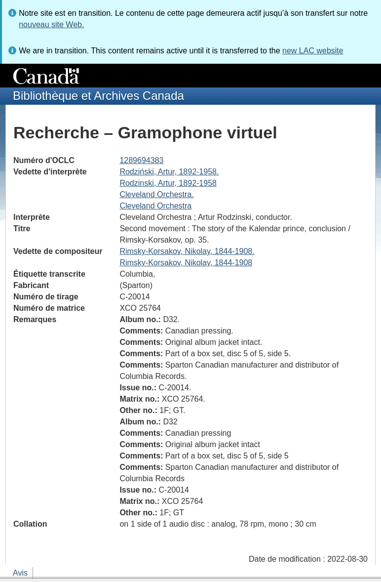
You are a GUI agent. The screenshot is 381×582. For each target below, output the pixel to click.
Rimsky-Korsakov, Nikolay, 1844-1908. (186, 251)
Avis (20, 573)
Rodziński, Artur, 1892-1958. (169, 171)
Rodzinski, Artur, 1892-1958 (168, 183)
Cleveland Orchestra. (156, 194)
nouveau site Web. (51, 24)
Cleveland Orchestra (155, 206)
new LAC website (312, 50)
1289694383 (141, 160)
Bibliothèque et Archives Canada (98, 95)
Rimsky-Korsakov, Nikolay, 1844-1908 (185, 262)
